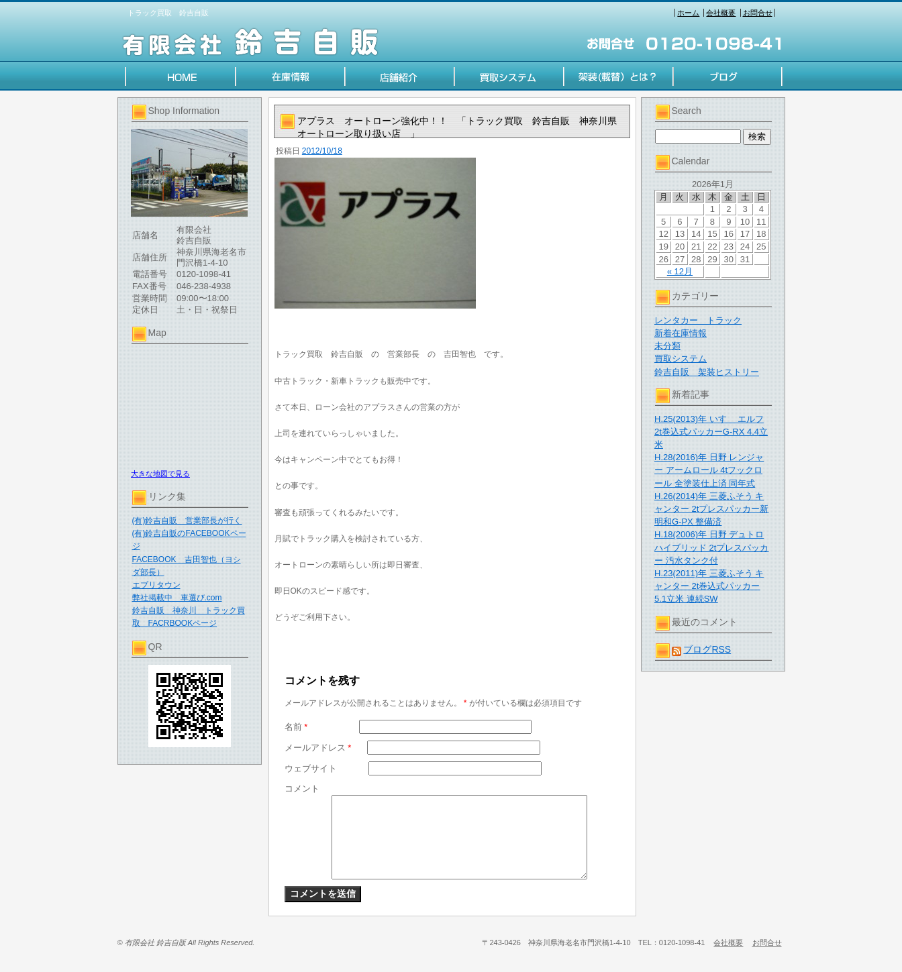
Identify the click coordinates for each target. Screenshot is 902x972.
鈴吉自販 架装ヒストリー (706, 372)
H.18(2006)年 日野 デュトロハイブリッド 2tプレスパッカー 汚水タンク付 (711, 547)
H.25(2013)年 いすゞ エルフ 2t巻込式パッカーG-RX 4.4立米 (711, 431)
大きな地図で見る (160, 474)
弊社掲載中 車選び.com (177, 597)
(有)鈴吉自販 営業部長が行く (187, 520)
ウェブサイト (311, 768)
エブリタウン (156, 585)
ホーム (688, 13)
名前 (296, 727)
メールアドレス (318, 748)
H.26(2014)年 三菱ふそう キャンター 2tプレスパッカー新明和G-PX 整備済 (711, 509)
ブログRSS (707, 649)
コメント (302, 789)
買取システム (680, 359)
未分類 (667, 346)
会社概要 (721, 13)
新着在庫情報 (680, 333)
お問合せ (757, 13)
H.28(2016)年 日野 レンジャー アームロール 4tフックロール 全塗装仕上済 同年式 (709, 470)
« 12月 (680, 271)
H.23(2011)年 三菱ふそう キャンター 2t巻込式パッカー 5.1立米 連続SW (709, 586)
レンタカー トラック (698, 320)
